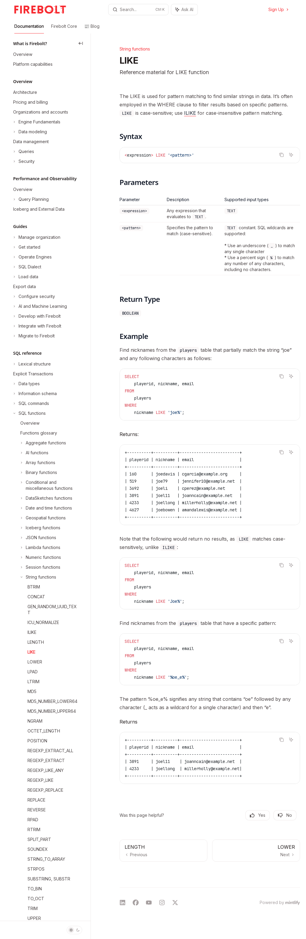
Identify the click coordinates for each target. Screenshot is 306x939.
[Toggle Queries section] (23, 151)
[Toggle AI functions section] (30, 453)
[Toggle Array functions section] (33, 462)
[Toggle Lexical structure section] (31, 364)
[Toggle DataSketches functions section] (42, 498)
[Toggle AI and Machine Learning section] (39, 306)
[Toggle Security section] (23, 161)
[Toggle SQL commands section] (30, 403)
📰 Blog (92, 28)
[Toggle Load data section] (25, 277)
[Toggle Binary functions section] (34, 472)
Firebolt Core (64, 28)
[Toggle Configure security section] (33, 296)
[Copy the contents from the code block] (281, 155)
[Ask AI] (291, 155)
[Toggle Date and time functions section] (42, 508)
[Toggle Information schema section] (34, 393)
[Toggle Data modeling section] (29, 132)
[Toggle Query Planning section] (30, 199)
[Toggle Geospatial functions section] (38, 518)
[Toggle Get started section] (26, 247)
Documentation (29, 28)
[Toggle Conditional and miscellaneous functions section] (45, 485)
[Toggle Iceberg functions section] (36, 528)
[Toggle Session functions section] (36, 567)
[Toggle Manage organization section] (36, 237)
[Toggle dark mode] (74, 930)
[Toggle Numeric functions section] (36, 557)
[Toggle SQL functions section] (28, 413)
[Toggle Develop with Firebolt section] (36, 316)
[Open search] (138, 9)
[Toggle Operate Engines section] (31, 257)
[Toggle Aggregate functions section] (39, 443)
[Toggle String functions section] (34, 577)
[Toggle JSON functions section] (34, 537)
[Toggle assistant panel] (184, 9)
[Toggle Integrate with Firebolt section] (36, 326)
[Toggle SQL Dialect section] (26, 267)
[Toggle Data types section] (25, 384)
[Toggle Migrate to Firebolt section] (33, 336)
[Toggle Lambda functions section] (36, 547)
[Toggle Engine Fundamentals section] (36, 122)
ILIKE (190, 113)
